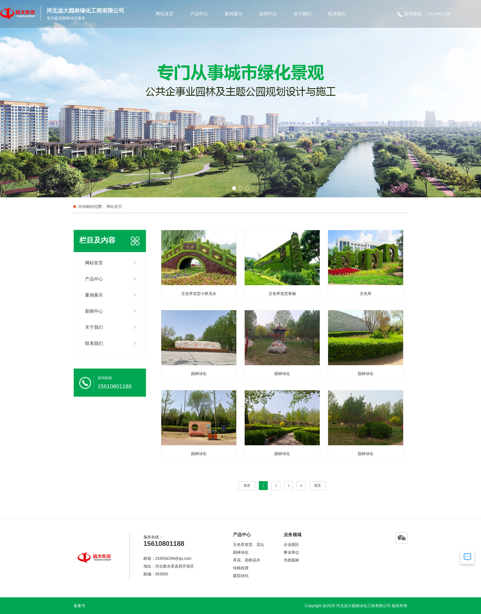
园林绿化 (199, 373)
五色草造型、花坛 (248, 544)
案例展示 (233, 13)
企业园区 (291, 544)
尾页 (317, 486)
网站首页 (164, 13)
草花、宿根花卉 (246, 560)
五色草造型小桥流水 (198, 293)
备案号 (79, 605)
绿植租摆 (241, 568)
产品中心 (199, 13)
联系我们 (337, 13)
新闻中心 (268, 13)
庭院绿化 (241, 575)
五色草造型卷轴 (282, 293)
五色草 (365, 293)
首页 (247, 486)
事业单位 (291, 552)
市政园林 (291, 560)
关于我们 (302, 13)
